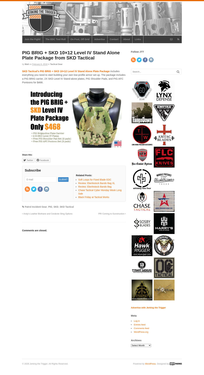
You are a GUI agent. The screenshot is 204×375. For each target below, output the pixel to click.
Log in (137, 321)
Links (138, 39)
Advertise (99, 39)
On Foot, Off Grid (80, 39)
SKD (56, 206)
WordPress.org (141, 332)
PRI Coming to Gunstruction (112, 214)
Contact (114, 39)
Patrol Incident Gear (36, 206)
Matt (27, 64)
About (126, 39)
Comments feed (141, 328)
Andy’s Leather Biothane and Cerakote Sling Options (47, 214)
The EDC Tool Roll (55, 39)
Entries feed (139, 324)
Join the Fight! (33, 39)
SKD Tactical (67, 206)
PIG (50, 206)
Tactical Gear (56, 64)
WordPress (150, 364)
